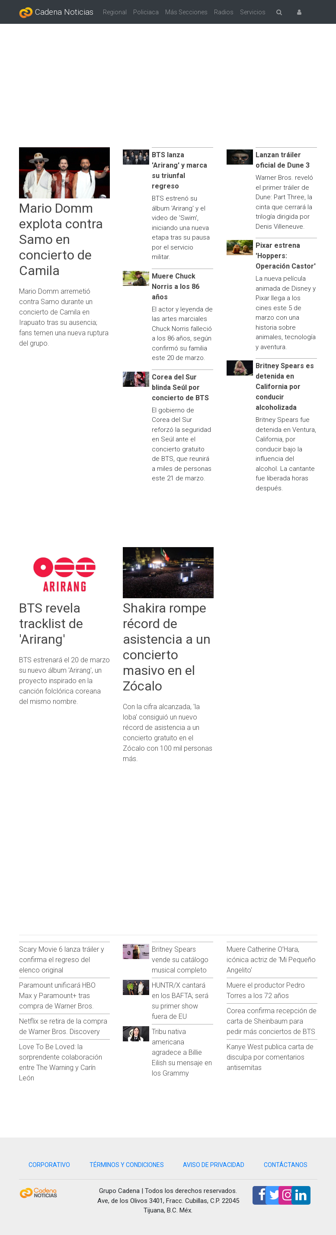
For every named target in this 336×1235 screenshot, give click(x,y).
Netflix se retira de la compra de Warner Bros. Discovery (63, 1026)
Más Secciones (186, 12)
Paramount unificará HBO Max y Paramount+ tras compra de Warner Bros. (57, 995)
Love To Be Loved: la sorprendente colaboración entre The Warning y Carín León (60, 1062)
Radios (224, 12)
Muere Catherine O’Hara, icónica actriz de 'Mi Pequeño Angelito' (271, 959)
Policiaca (146, 12)
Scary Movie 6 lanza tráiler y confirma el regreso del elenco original (61, 959)
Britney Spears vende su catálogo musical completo (180, 959)
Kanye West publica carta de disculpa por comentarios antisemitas (270, 1057)
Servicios (253, 12)
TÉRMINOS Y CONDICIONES (127, 1164)
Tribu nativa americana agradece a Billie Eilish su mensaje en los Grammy (182, 1052)
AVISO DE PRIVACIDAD (213, 1164)
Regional (115, 12)
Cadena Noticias (56, 12)
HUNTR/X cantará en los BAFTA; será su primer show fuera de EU (180, 1001)
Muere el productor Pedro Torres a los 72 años (266, 990)
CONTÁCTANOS (285, 1164)
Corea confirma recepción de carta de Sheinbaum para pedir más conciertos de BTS (272, 1021)
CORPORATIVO (49, 1164)
